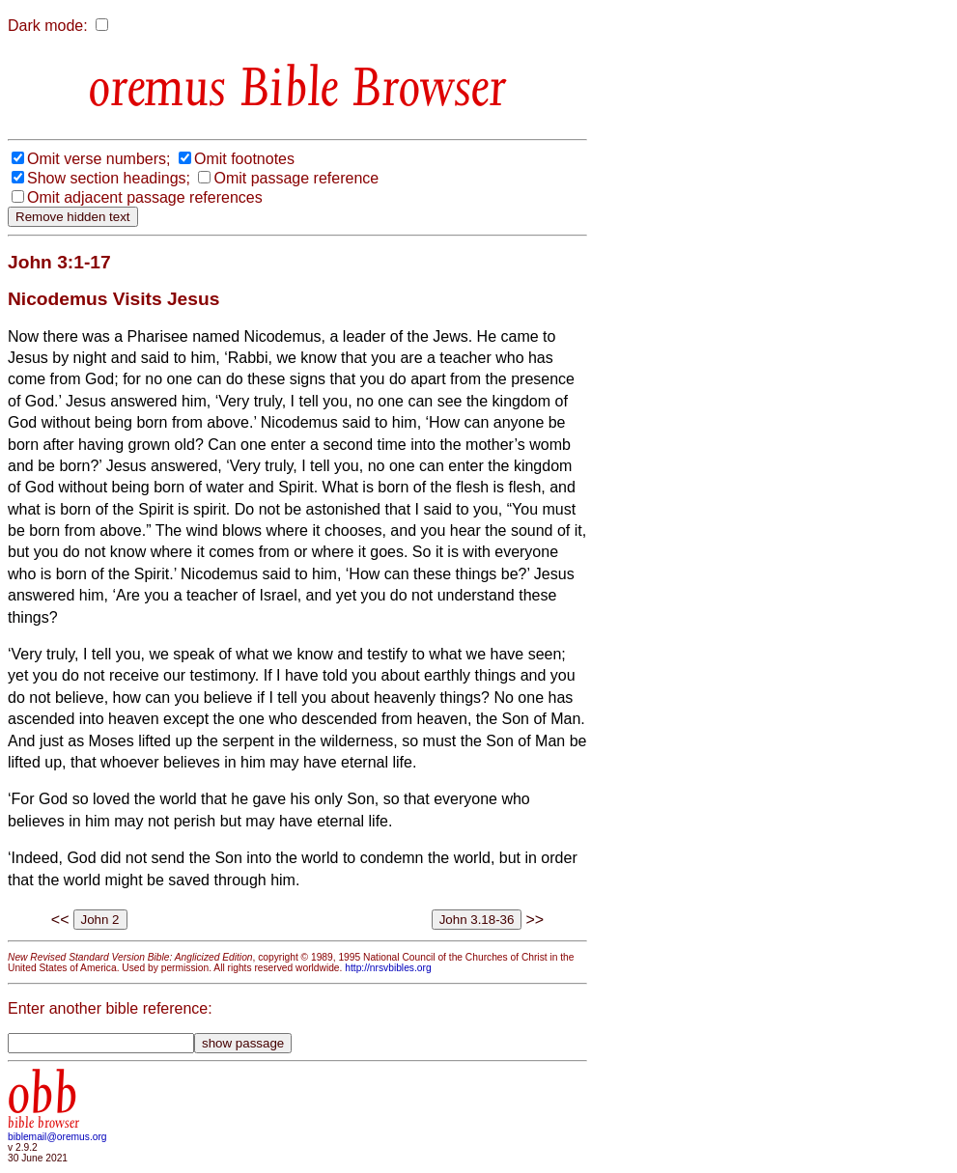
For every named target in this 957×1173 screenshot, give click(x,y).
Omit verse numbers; (98, 159)
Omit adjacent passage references (145, 197)
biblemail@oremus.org (57, 1136)
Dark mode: (48, 25)
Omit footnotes (244, 159)
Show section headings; (108, 178)
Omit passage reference (296, 178)
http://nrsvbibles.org (388, 968)
